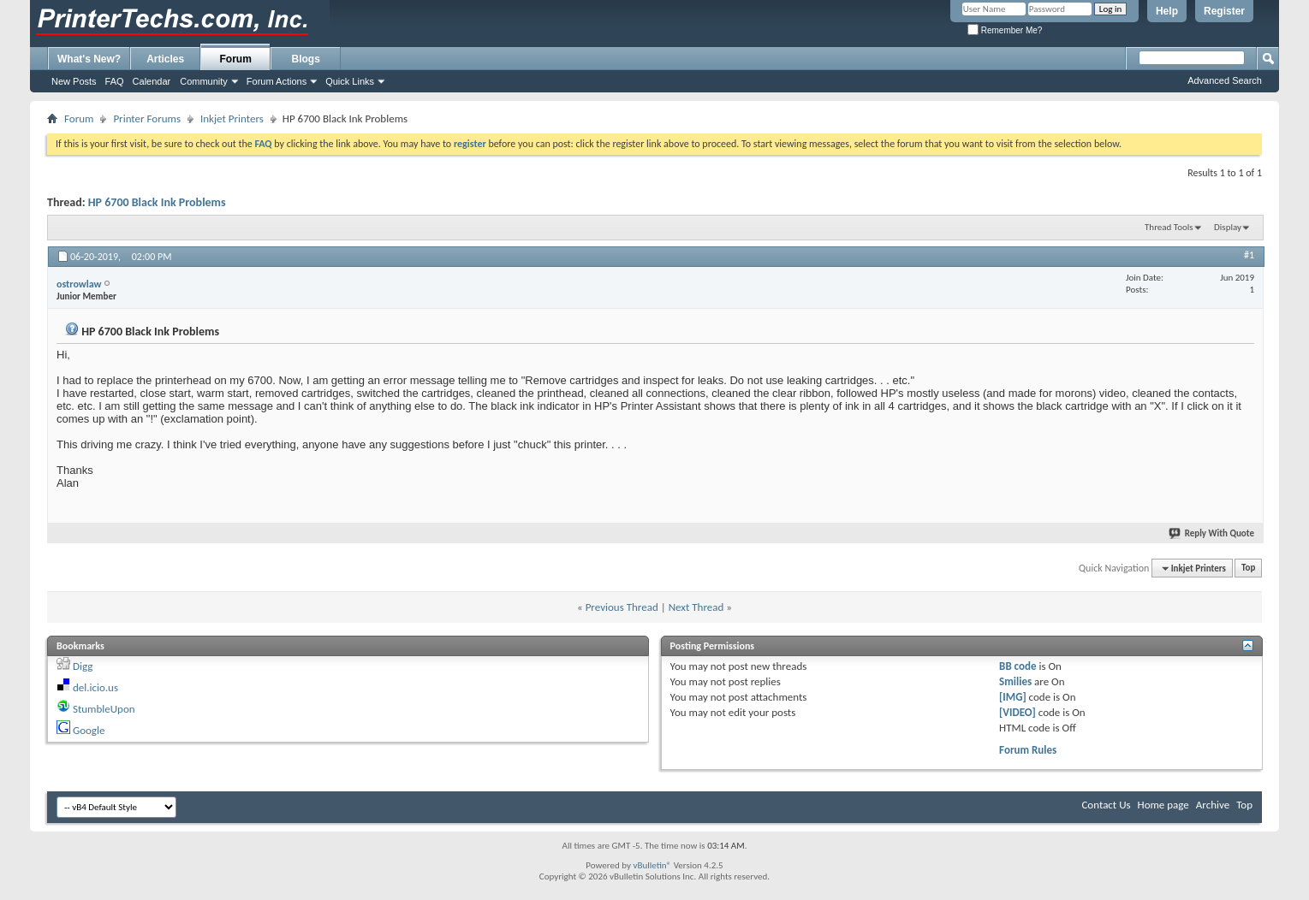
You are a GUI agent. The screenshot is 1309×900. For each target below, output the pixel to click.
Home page (1163, 804)
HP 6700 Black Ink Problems (157, 202)
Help (1167, 11)
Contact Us (1105, 804)
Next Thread (696, 607)
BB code (1017, 666)
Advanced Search (1224, 80)
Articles (165, 59)
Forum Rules (1027, 749)
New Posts (74, 81)
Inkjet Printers (232, 118)
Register (1224, 11)
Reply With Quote (1212, 533)
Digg (82, 666)
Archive (1212, 804)
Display (1227, 227)
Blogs (306, 59)
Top (1248, 568)
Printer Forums (147, 118)
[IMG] (1012, 696)
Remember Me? (1004, 30)
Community (204, 81)
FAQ (114, 81)
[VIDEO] (1017, 712)
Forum (236, 59)
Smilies (1015, 681)
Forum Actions (276, 81)
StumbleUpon (104, 708)
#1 (1249, 255)
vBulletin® (652, 865)
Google (88, 730)
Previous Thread (622, 607)
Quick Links (349, 81)
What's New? (89, 59)
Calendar (152, 81)
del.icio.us (95, 687)
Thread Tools (1169, 227)
